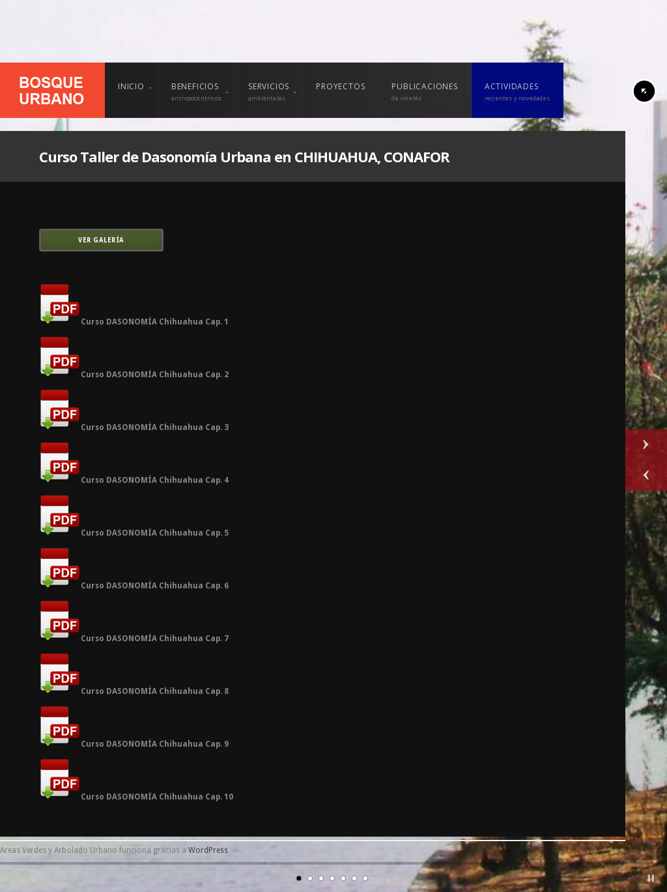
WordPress (208, 850)
